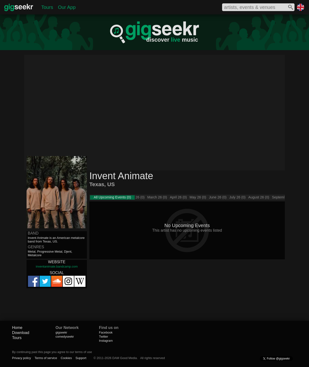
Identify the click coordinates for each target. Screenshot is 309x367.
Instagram (106, 340)
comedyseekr (65, 336)
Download (20, 333)
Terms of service (46, 358)
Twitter (103, 336)
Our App (67, 7)
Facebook (105, 332)
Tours (47, 7)
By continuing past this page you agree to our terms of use (52, 352)
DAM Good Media (124, 358)
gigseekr (61, 332)
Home (17, 328)
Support (81, 358)
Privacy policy (21, 358)
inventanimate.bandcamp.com (56, 266)
